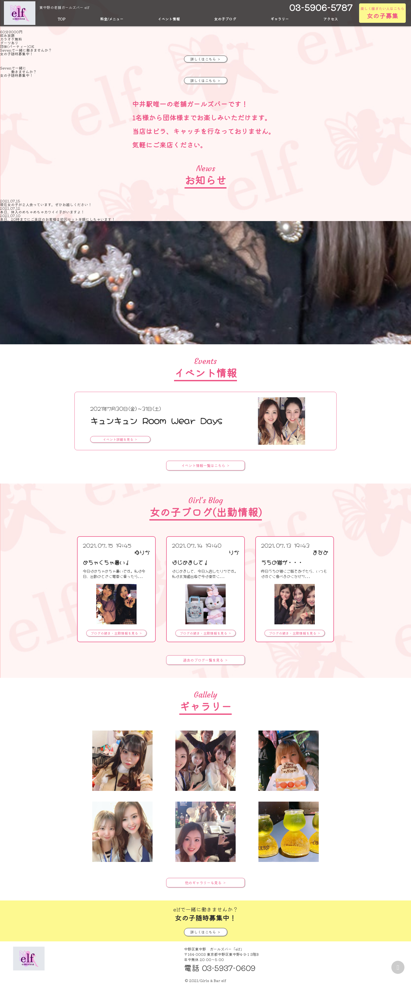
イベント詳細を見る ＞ (120, 439)
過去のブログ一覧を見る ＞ (205, 659)
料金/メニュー (111, 19)
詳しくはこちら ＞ (205, 59)
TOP (62, 19)
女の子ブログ (225, 19)
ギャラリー (280, 19)
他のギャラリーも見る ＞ (205, 882)
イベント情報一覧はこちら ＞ (205, 465)
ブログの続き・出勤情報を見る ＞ (116, 632)
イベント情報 (169, 19)
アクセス (330, 19)
